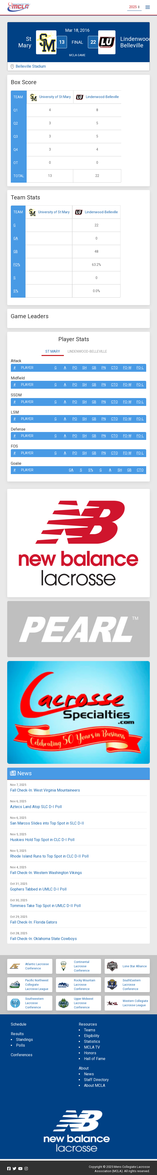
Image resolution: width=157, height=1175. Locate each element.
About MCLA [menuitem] (94, 1085)
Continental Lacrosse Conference (82, 966)
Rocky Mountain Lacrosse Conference (84, 985)
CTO (114, 368)
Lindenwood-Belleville (102, 97)
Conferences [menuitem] (21, 1055)
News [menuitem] (89, 1074)
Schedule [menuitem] (18, 1024)
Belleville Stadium (31, 66)
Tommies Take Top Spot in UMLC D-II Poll (45, 905)
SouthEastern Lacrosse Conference (132, 985)
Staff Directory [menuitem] (96, 1079)
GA (15, 238)
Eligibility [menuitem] (91, 1035)
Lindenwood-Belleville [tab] (87, 351)
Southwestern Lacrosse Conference (34, 1003)
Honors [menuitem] (90, 1053)
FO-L (140, 368)
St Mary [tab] (52, 351)
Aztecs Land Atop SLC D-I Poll (36, 806)
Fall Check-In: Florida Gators (33, 922)
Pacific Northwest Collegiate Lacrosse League (36, 985)
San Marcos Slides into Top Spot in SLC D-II (47, 823)
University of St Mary (55, 97)
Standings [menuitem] (24, 1039)
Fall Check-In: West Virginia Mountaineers (45, 790)
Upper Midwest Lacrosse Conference (83, 1003)
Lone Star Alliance (135, 966)
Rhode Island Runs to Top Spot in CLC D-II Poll (49, 856)
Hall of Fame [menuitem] (94, 1058)
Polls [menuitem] (20, 1045)
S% (15, 291)
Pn (104, 368)
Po (74, 368)
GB (15, 251)
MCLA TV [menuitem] (92, 1047)
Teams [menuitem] (89, 1030)
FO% (16, 265)
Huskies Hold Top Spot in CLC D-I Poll (42, 839)
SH (84, 368)
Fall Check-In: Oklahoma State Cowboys (43, 938)
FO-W (127, 368)
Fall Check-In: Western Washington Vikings (46, 872)
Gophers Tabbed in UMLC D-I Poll (38, 889)
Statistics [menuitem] (92, 1041)
